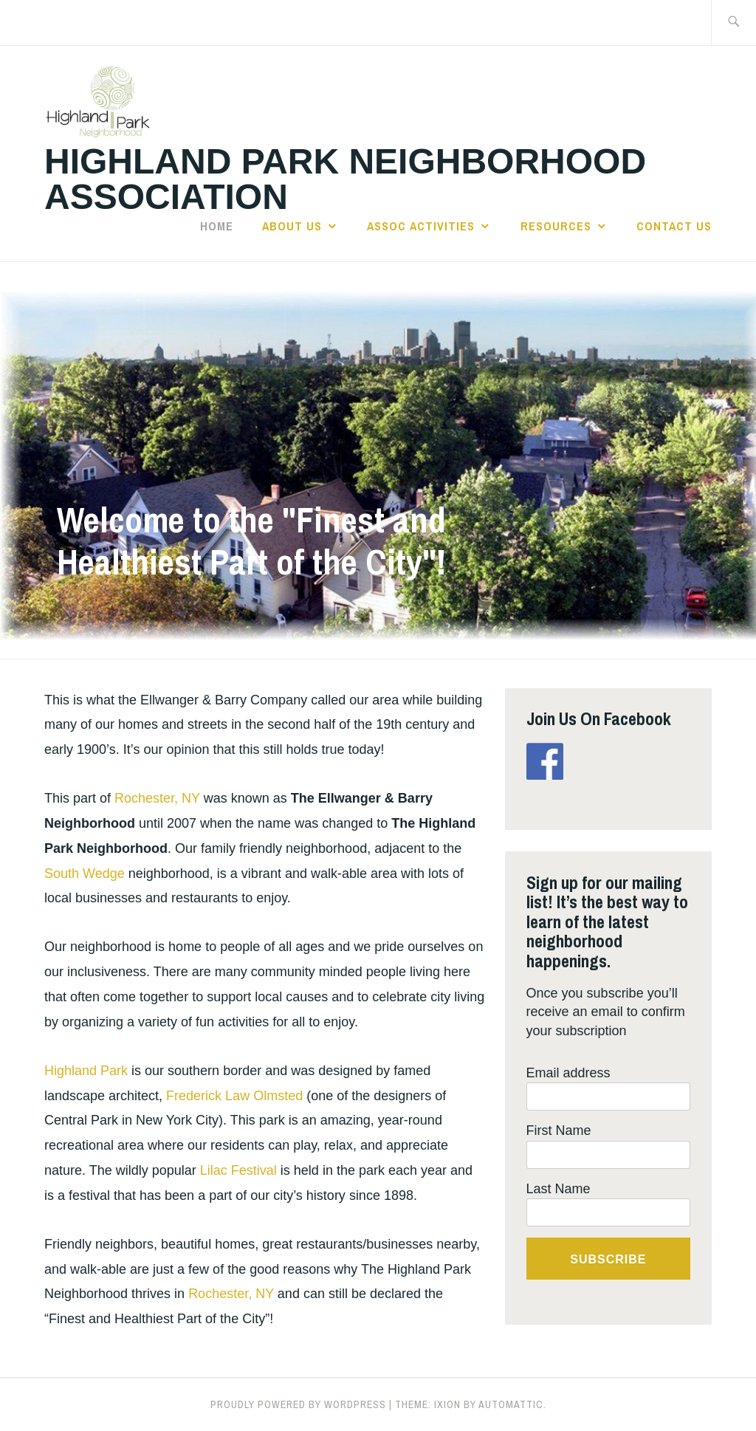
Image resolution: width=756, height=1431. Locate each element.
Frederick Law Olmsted (234, 1095)
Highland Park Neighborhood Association (345, 179)
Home (216, 226)
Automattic (510, 1404)
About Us (292, 226)
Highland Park (86, 1070)
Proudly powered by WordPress (298, 1404)
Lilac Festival (238, 1170)
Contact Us (674, 226)
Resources (555, 226)
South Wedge (84, 873)
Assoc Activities (421, 226)
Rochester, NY (157, 798)
